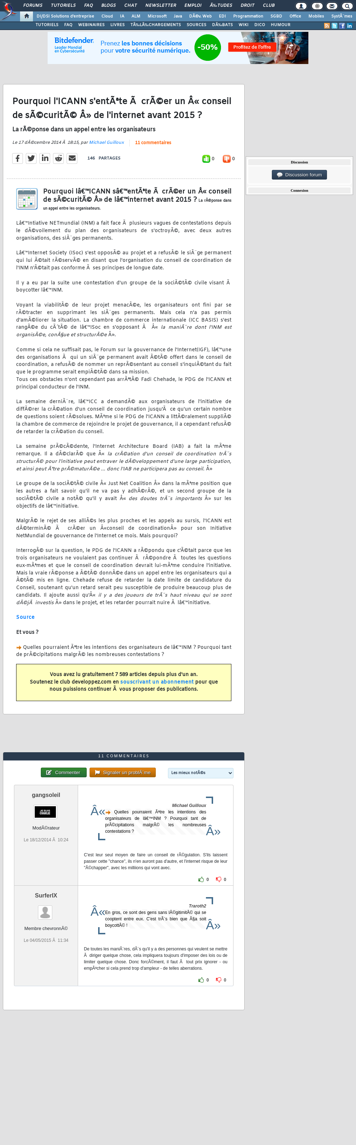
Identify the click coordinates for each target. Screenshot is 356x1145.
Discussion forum (299, 175)
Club (268, 6)
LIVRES (117, 25)
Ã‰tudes (221, 6)
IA (122, 16)
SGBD (276, 16)
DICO (259, 25)
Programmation (248, 16)
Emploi (193, 6)
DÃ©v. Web (200, 16)
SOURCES (196, 25)
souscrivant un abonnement (157, 682)
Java (178, 16)
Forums (33, 6)
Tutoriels (63, 6)
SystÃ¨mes (341, 16)
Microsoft (157, 16)
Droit (247, 6)
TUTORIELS (46, 25)
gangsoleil (46, 795)
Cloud (107, 16)
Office (295, 16)
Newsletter (161, 6)
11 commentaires (153, 143)
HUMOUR (280, 25)
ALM (135, 16)
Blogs (108, 6)
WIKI (244, 25)
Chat (131, 6)
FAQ (88, 6)
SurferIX (46, 895)
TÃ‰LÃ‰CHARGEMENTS (155, 25)
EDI (222, 16)
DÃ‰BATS (222, 25)
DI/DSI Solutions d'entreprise (65, 16)
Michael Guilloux (106, 143)
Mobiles (316, 16)
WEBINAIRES (91, 25)
